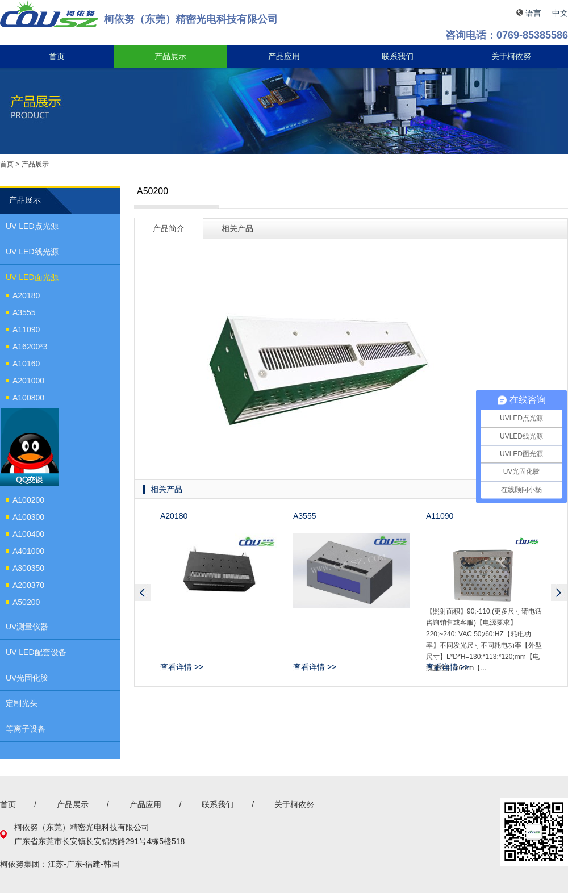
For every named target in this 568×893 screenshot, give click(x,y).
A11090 (26, 329)
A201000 (28, 380)
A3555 (23, 312)
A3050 (23, 448)
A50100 (26, 465)
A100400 (28, 534)
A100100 (28, 482)
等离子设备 (25, 728)
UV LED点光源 (32, 226)
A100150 (28, 414)
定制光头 (21, 703)
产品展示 (170, 56)
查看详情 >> (181, 666)
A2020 (23, 431)
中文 (560, 13)
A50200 (26, 602)
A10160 (26, 363)
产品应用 (284, 56)
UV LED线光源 (32, 251)
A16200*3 (30, 346)
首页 (57, 56)
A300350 (28, 568)
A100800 (28, 397)
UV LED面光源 (32, 277)
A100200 (28, 499)
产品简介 (169, 228)
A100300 (28, 516)
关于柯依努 (511, 56)
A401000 (28, 551)
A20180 (26, 295)
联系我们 (398, 56)
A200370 (28, 585)
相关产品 (237, 228)
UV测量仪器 (27, 626)
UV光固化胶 (27, 677)
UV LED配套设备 (36, 652)
